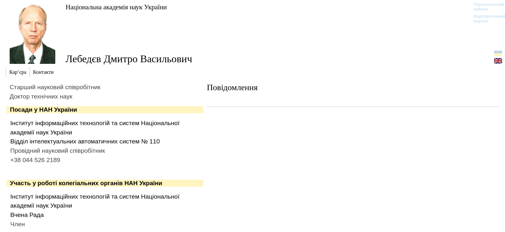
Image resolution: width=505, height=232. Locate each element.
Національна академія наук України (116, 7)
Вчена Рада (27, 214)
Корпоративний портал (485, 18)
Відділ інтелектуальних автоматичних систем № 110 (85, 141)
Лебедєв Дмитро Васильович (129, 58)
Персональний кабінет (485, 7)
